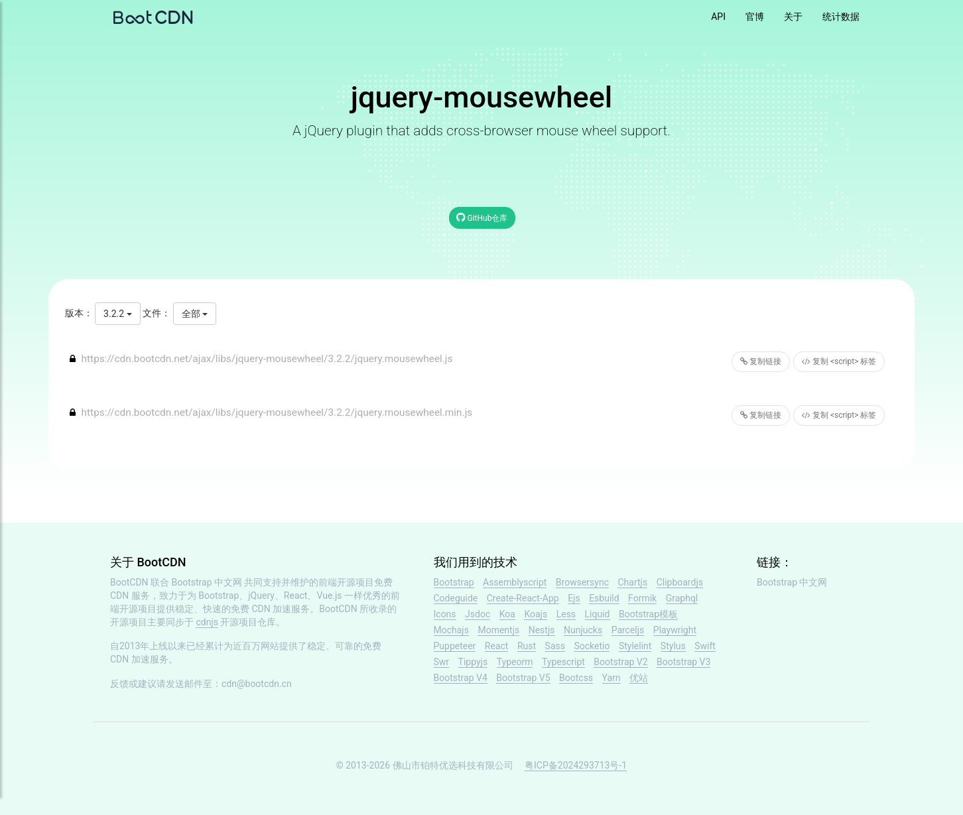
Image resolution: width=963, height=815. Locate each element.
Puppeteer (455, 646)
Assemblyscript (514, 582)
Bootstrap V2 (620, 662)
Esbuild (604, 598)
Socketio (592, 646)
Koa (507, 614)
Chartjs (632, 582)
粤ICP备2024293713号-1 (576, 765)
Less (566, 614)
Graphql (682, 598)
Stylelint (635, 646)
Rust (526, 646)
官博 (754, 16)
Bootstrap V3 (683, 662)
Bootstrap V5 (523, 677)
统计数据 (841, 16)
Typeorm (515, 662)
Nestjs (542, 630)
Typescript (563, 662)
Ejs (574, 598)
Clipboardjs (680, 582)
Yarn (611, 677)
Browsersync (582, 582)
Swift (705, 646)
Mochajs (451, 630)
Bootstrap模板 (648, 614)
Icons (445, 614)
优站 (638, 677)
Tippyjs (473, 662)
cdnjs (207, 622)
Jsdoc (477, 614)
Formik (642, 598)
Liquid (597, 614)
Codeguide (456, 598)
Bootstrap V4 (460, 677)
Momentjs (498, 630)
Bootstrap (454, 582)
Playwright (674, 630)
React (497, 646)
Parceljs (628, 630)
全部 (195, 313)
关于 (793, 16)
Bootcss (576, 677)
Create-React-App (523, 598)
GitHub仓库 (482, 217)
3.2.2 (117, 313)
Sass (555, 646)
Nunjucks (583, 630)
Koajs (535, 614)
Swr (442, 662)
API (718, 16)
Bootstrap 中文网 (207, 582)
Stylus (673, 646)
